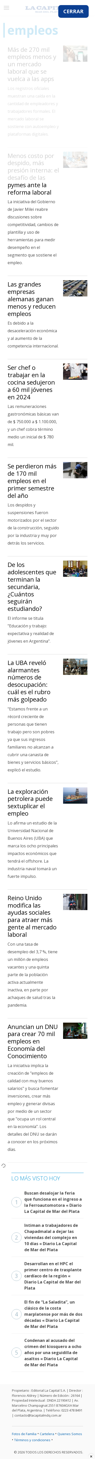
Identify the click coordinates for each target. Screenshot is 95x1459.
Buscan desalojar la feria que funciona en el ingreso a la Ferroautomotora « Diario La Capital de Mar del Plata (46, 1202)
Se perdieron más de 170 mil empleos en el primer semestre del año (32, 480)
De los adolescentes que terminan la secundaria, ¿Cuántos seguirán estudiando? (32, 586)
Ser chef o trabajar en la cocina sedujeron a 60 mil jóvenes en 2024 (31, 382)
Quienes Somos (70, 1434)
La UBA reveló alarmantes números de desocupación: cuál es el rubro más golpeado (29, 680)
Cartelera (47, 1434)
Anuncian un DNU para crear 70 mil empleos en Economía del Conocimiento (33, 1041)
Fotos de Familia (24, 1434)
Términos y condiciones (32, 1440)
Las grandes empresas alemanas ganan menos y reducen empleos (32, 299)
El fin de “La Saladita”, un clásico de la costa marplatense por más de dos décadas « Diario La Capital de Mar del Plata (46, 1314)
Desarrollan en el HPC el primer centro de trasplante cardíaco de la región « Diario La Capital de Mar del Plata (46, 1276)
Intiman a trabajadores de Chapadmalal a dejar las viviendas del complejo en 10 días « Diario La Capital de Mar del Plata (44, 1237)
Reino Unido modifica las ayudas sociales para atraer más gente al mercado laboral (32, 916)
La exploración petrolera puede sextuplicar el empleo (30, 802)
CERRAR (73, 11)
